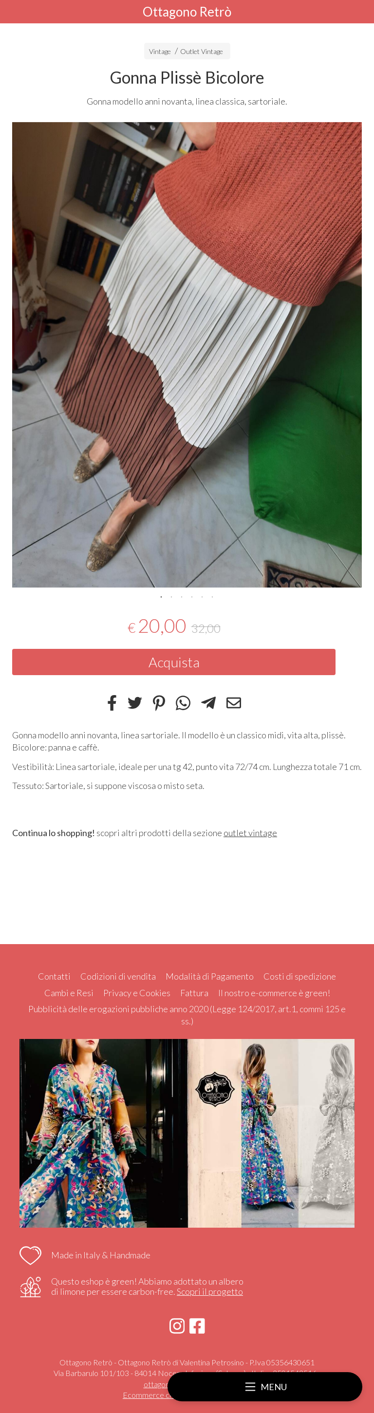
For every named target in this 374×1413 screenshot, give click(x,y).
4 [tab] (191, 595)
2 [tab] (171, 595)
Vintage (160, 51)
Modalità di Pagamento (210, 976)
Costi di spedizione (299, 976)
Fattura (194, 992)
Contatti (54, 976)
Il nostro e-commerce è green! (274, 992)
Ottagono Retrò (187, 11)
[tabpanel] (187, 355)
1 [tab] (161, 595)
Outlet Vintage (201, 51)
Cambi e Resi (69, 992)
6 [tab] (212, 595)
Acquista (174, 662)
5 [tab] (202, 595)
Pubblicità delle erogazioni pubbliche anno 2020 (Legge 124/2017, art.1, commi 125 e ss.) (187, 1014)
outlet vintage (250, 832)
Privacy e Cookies (136, 992)
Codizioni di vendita (118, 976)
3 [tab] (181, 595)
